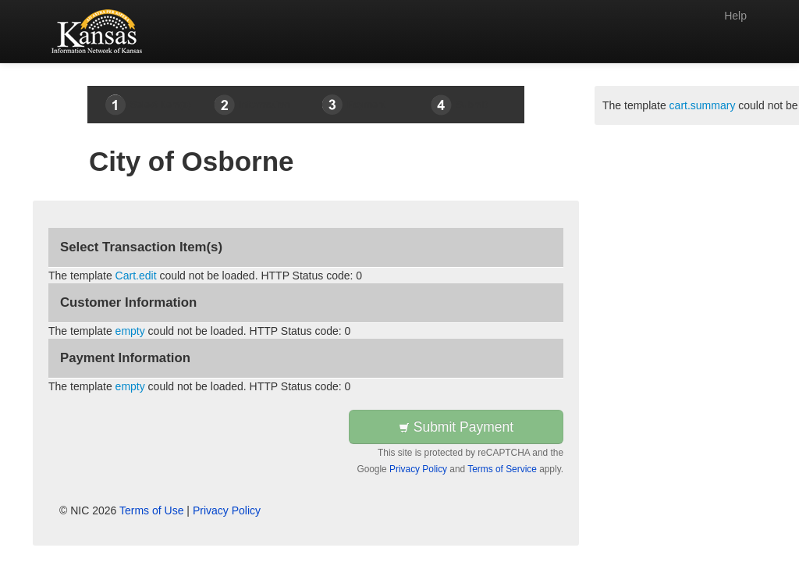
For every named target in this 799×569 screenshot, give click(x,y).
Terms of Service (502, 469)
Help (735, 15)
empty (130, 331)
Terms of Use (151, 510)
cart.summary (702, 105)
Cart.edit (136, 275)
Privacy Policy (418, 469)
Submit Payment (456, 427)
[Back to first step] (99, 31)
